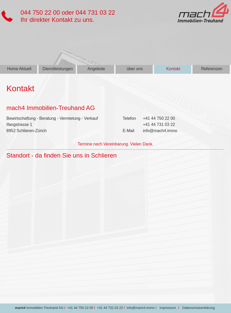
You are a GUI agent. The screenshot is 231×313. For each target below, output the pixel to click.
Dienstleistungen (58, 69)
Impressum (168, 308)
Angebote (96, 69)
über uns (135, 69)
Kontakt (173, 69)
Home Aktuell (19, 69)
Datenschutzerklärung (198, 308)
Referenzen (212, 69)
